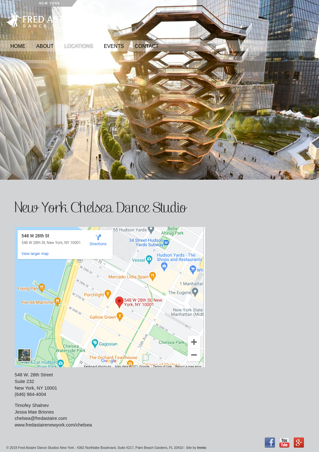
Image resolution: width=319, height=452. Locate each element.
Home (18, 46)
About (45, 46)
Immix (201, 447)
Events (114, 46)
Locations (78, 46)
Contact (147, 46)
